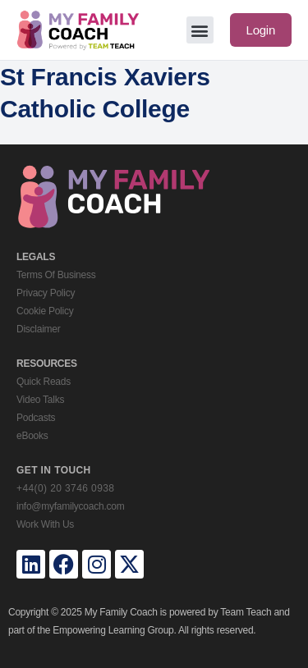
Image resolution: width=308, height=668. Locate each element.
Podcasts (35, 417)
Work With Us (45, 524)
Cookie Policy (44, 311)
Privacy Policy (45, 293)
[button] (200, 29)
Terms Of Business (55, 275)
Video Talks (40, 399)
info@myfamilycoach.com (70, 506)
